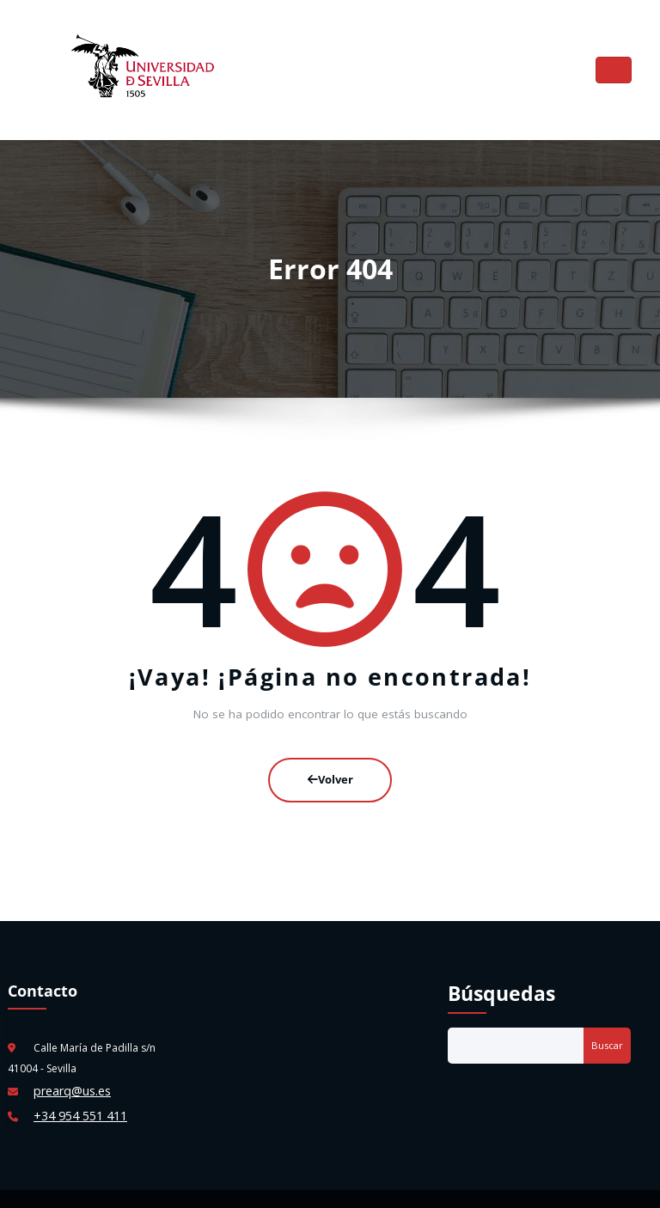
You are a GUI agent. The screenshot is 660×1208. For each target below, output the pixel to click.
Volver (330, 766)
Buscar (607, 1027)
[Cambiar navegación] (614, 65)
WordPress (291, 1186)
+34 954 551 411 (73, 1092)
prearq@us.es (68, 1072)
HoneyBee (390, 1186)
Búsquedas (501, 975)
